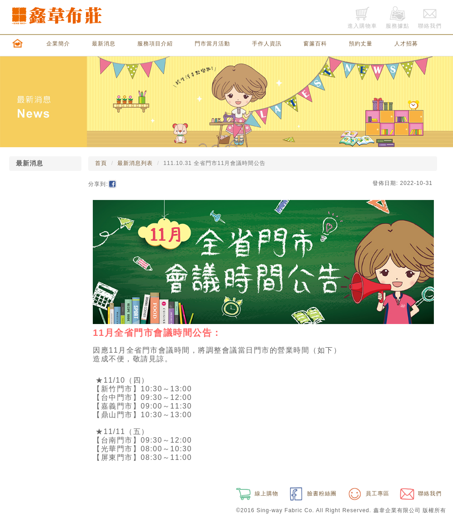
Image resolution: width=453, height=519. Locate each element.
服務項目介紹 (155, 43)
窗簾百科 (315, 43)
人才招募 (406, 43)
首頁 (101, 163)
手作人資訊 (267, 43)
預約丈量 (360, 43)
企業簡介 (58, 43)
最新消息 (104, 43)
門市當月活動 (212, 43)
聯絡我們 (420, 493)
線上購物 (256, 493)
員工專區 (367, 493)
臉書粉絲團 (312, 493)
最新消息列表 (135, 163)
